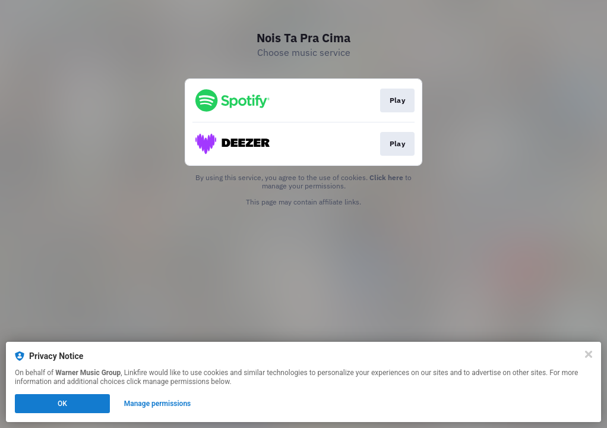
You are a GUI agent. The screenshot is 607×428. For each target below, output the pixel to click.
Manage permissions (157, 403)
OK (62, 403)
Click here (386, 177)
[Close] (588, 354)
